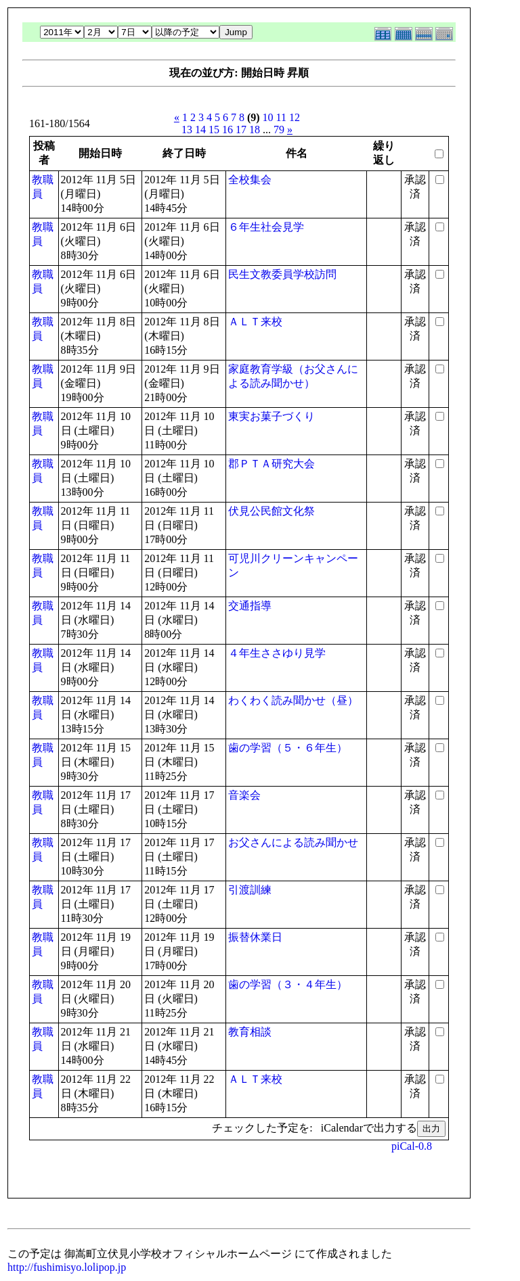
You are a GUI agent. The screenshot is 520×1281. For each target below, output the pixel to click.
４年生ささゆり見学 (277, 653)
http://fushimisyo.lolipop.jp (66, 1267)
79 (279, 129)
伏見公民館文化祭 (271, 511)
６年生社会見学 (266, 227)
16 (227, 129)
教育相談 (250, 1032)
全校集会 (250, 179)
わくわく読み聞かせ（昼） (293, 700)
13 (186, 129)
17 (241, 129)
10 (268, 117)
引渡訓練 (250, 889)
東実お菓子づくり (271, 416)
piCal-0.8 (411, 1146)
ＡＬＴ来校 (255, 321)
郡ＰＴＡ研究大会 (271, 463)
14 (200, 129)
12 (294, 117)
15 (214, 129)
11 (281, 117)
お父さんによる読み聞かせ (293, 842)
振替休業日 (255, 937)
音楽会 (244, 795)
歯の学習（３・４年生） (287, 984)
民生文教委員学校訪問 (282, 274)
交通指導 (250, 605)
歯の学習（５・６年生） (287, 747)
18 (254, 129)
